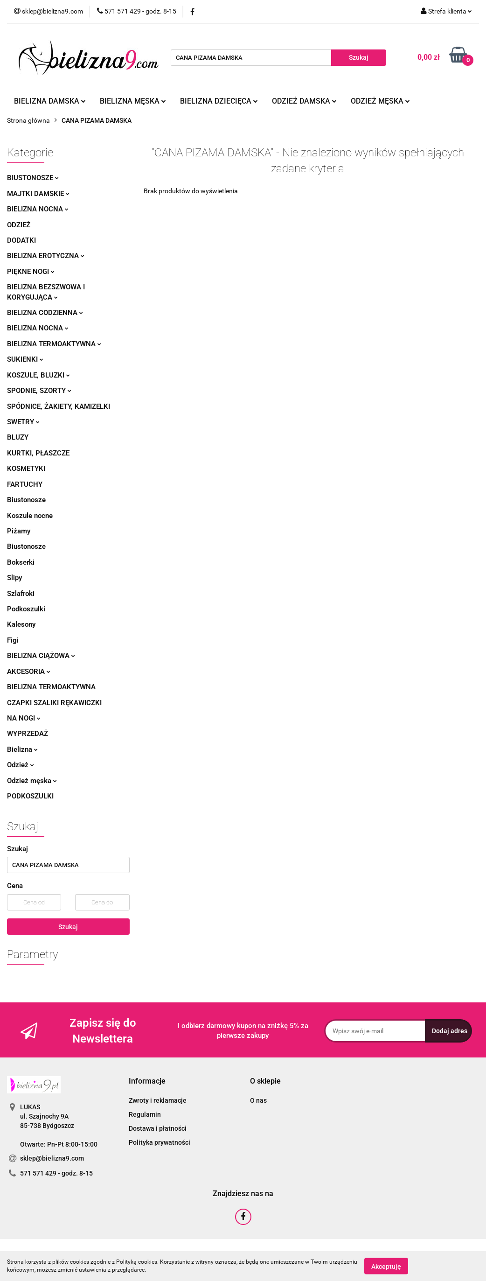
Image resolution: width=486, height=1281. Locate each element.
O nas (258, 1100)
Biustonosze (33, 178)
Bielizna (22, 749)
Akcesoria (28, 671)
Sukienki (25, 359)
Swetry (23, 422)
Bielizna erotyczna (45, 256)
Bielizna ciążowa (41, 655)
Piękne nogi (31, 271)
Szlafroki (21, 593)
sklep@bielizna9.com (52, 1158)
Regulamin (145, 1114)
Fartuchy (24, 484)
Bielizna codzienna (45, 312)
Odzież (18, 225)
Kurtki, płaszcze (38, 453)
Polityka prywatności (159, 1142)
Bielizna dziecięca (219, 101)
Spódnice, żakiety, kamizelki (58, 406)
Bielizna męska (133, 101)
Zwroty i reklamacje (158, 1100)
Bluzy (17, 437)
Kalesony (21, 624)
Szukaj (68, 927)
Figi (13, 640)
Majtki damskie (38, 193)
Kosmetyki (26, 468)
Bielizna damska (50, 101)
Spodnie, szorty (39, 390)
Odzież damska (304, 101)
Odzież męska (380, 101)
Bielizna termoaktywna (54, 344)
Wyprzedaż (27, 733)
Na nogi (24, 718)
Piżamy (18, 531)
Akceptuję (386, 1266)
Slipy (14, 578)
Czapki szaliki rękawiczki (54, 703)
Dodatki (21, 240)
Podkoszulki (26, 609)
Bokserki (21, 562)
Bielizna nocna (38, 209)
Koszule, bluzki (38, 375)
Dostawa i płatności (158, 1128)
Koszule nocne (30, 515)
